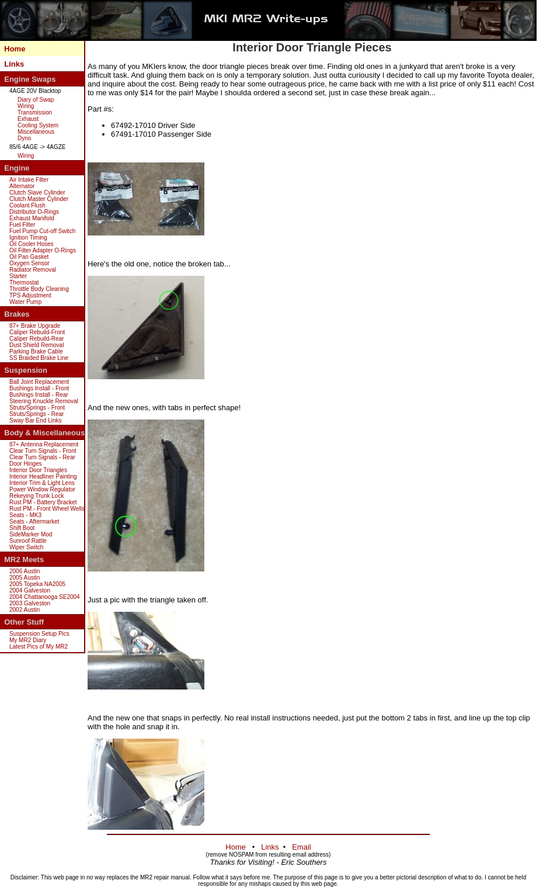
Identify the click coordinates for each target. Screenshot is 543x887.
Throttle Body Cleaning (39, 289)
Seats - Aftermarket (34, 521)
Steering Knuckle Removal (43, 401)
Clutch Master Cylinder (38, 199)
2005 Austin (24, 577)
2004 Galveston (29, 590)
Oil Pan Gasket (28, 257)
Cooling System (38, 125)
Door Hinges (25, 463)
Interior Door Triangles (38, 470)
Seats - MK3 (25, 515)
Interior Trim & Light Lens (42, 483)
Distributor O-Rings (34, 212)
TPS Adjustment (30, 295)
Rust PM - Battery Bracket (43, 502)
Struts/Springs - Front (37, 407)
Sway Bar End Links (35, 420)
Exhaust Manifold (31, 218)
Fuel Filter (22, 224)
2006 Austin (24, 571)
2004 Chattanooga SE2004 (44, 597)
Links (14, 64)
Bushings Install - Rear (38, 394)
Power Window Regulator (42, 489)
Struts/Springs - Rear (36, 414)
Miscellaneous (36, 132)
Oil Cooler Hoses (31, 244)
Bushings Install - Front (39, 388)
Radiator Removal (32, 269)
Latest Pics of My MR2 (38, 646)
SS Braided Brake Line (38, 358)
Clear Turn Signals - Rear (42, 457)
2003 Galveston (29, 603)
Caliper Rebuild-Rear (36, 338)
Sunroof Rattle (28, 541)
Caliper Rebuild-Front (37, 332)
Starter (18, 276)
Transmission (35, 112)
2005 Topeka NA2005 (37, 584)
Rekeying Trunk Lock (36, 496)
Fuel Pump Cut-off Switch (42, 231)
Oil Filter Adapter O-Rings (42, 250)
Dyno (24, 138)
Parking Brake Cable (36, 351)
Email (301, 847)
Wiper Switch (26, 547)
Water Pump (25, 302)
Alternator (21, 186)
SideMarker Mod (30, 534)
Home (14, 48)
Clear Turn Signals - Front (42, 451)
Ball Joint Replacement (39, 382)
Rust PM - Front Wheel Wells (47, 508)
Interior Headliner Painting (43, 476)
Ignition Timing (28, 237)
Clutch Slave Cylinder (37, 192)
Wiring (26, 106)
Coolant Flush (27, 205)
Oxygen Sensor (29, 263)
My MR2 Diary (27, 640)
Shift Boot (21, 528)
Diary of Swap (36, 99)
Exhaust (28, 119)
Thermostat (24, 282)
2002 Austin (24, 610)
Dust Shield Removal (36, 345)
